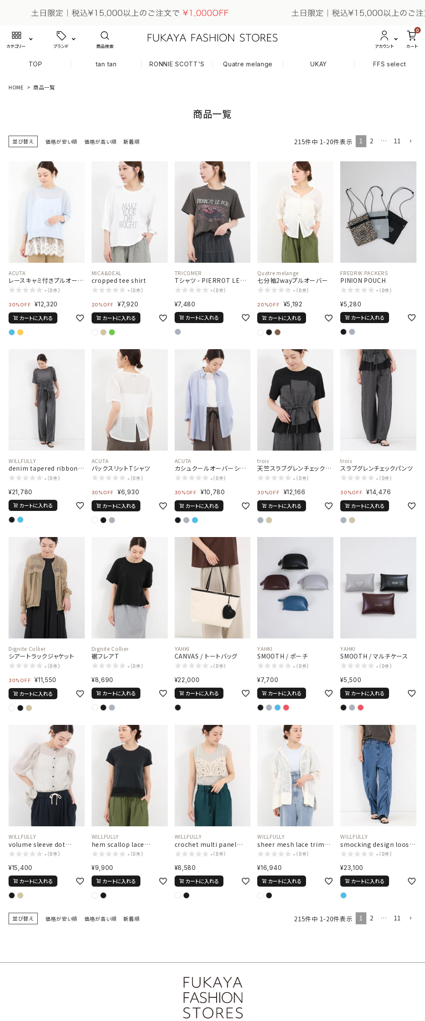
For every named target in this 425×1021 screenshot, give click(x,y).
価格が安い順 (61, 141)
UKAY (318, 64)
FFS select (389, 64)
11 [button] (397, 141)
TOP (35, 64)
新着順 (131, 141)
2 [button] (372, 141)
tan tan (106, 64)
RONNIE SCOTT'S (177, 64)
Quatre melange (248, 64)
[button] (410, 141)
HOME (16, 87)
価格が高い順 (100, 141)
